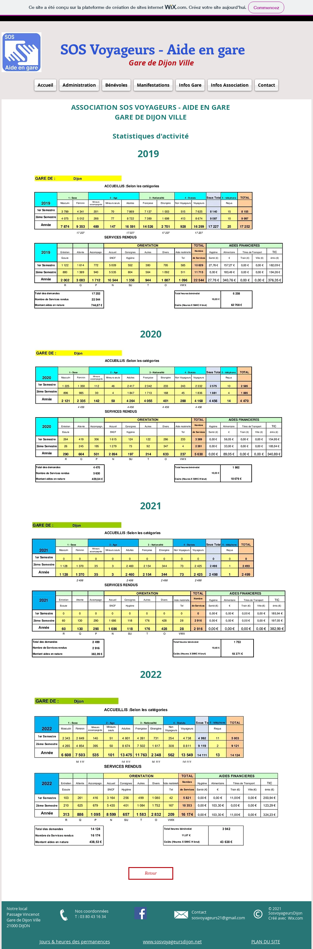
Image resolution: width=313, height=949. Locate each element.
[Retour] (150, 873)
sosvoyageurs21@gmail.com (218, 918)
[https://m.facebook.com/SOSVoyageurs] (140, 913)
